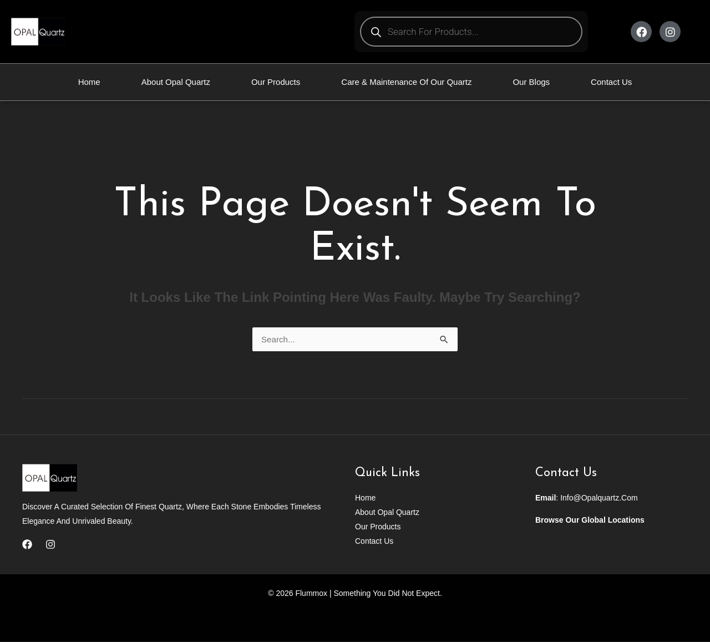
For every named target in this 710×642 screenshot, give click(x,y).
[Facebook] (27, 545)
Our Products (275, 82)
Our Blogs (531, 82)
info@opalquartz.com (599, 498)
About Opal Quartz (175, 82)
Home (89, 82)
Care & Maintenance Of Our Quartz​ (406, 82)
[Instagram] (50, 545)
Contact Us (611, 82)
